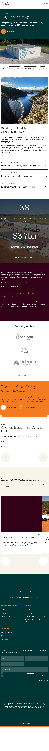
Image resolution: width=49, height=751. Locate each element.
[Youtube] (27, 591)
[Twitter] (25, 591)
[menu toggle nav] (47, 3)
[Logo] (24, 584)
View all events (4, 447)
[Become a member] (9, 407)
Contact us (4, 609)
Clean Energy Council (24, 723)
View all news (4, 491)
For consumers (5, 639)
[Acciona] (24, 337)
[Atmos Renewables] (24, 362)
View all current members (23, 376)
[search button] (41, 3)
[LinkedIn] (22, 592)
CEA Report (28, 609)
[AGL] (24, 350)
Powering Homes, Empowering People (35, 616)
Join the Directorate (30, 68)
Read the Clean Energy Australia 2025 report (23, 258)
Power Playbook (29, 613)
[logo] (5, 3)
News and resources (6, 632)
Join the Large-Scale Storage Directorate (10, 287)
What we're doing (14, 68)
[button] (5, 457)
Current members (5, 616)
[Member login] (44, 3)
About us (3, 613)
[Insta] (20, 591)
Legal (22, 720)
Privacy (26, 720)
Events (43, 68)
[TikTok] (30, 592)
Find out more (6, 550)
